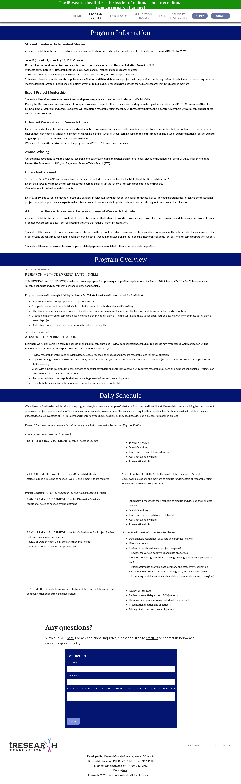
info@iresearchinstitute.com (110, 765)
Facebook (194, 745)
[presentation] (92, 709)
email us (152, 638)
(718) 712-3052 (138, 765)
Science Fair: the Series (74, 178)
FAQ (162, 15)
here (70, 638)
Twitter (212, 745)
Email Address (75, 675)
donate (220, 15)
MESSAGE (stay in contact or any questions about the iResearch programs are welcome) (121, 688)
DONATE (227, 745)
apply (200, 15)
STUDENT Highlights (178, 16)
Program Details (96, 16)
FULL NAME (73, 662)
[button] (121, 16)
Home (77, 15)
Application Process (143, 16)
